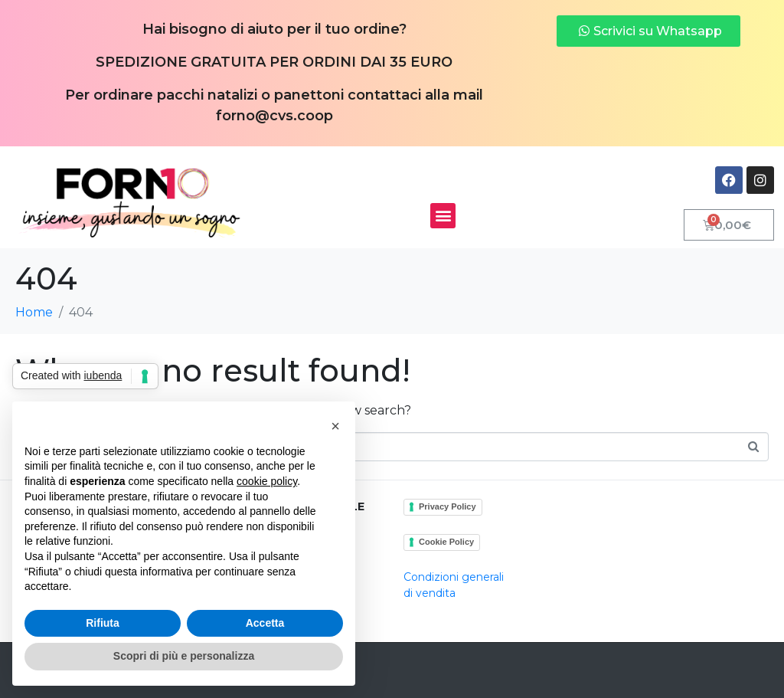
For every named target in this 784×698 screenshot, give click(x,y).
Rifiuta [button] (102, 623)
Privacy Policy (447, 506)
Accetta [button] (265, 623)
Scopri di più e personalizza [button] (183, 656)
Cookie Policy (446, 541)
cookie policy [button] (267, 481)
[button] (443, 215)
